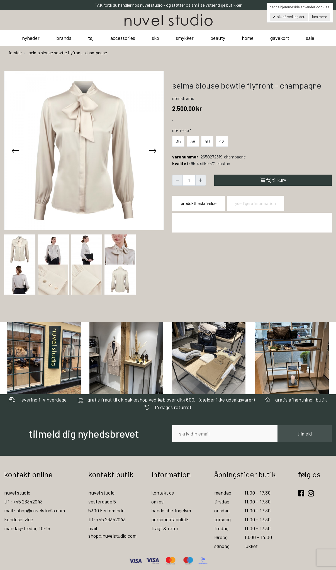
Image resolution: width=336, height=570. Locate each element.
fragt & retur (165, 528)
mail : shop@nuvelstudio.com (35, 510)
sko (155, 38)
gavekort (279, 38)
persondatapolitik (170, 519)
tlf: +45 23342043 (107, 519)
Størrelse (182, 130)
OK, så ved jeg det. (290, 16)
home (248, 38)
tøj (91, 38)
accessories (122, 38)
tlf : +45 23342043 (23, 501)
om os (157, 501)
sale (310, 38)
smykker (185, 38)
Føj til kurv (273, 180)
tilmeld (305, 433)
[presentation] (15, 150)
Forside (15, 52)
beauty (217, 38)
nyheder (31, 38)
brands (63, 38)
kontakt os (162, 493)
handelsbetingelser (171, 510)
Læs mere (319, 16)
